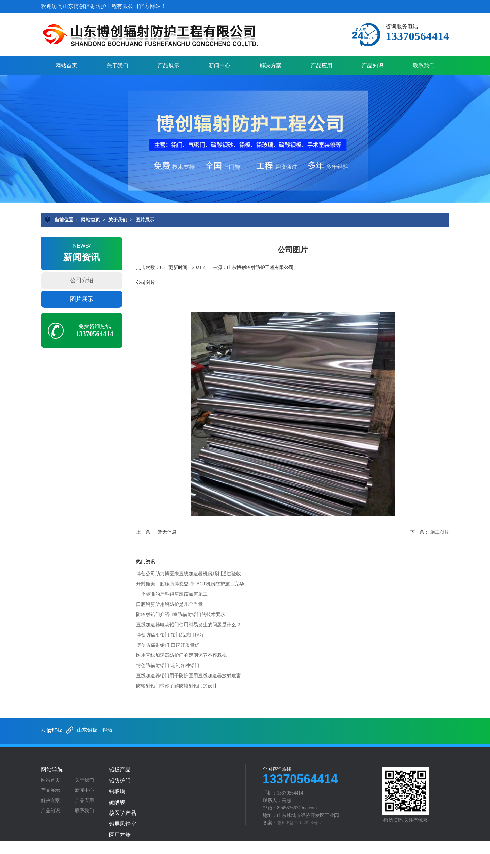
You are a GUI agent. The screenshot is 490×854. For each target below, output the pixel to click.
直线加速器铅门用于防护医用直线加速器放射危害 (188, 675)
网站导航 (52, 769)
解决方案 (270, 65)
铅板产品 (120, 769)
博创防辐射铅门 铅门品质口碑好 (170, 634)
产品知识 (372, 65)
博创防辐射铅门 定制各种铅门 (167, 665)
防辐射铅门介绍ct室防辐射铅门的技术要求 (180, 614)
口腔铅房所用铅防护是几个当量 (169, 604)
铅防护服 (120, 846)
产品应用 (321, 65)
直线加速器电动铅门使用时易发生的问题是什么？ (188, 624)
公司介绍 (81, 280)
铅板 (107, 730)
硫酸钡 (117, 802)
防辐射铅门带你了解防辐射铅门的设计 (176, 685)
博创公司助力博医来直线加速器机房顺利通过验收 (188, 573)
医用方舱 (120, 835)
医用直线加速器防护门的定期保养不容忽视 (181, 655)
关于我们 (117, 65)
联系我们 (424, 65)
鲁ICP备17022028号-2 (299, 822)
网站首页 (66, 65)
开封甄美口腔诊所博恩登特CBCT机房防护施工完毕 (190, 583)
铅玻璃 (117, 791)
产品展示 (168, 65)
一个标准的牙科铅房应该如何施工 (172, 594)
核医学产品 (122, 813)
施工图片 (439, 532)
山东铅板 (87, 730)
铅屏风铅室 (122, 824)
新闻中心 (219, 65)
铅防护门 (120, 780)
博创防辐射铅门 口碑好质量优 (167, 645)
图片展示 (144, 219)
